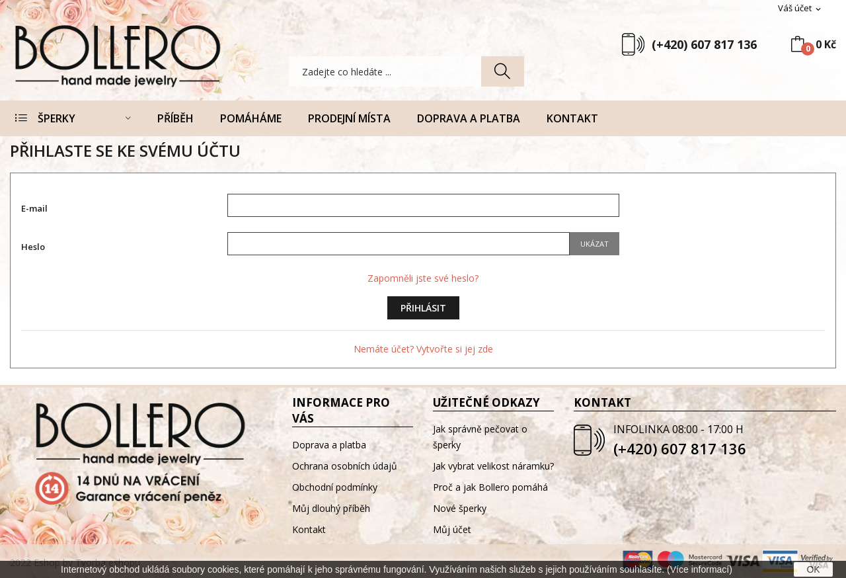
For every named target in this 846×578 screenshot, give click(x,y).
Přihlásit (423, 308)
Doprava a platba (329, 444)
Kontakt (309, 529)
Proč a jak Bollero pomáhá (490, 487)
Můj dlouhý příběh (331, 508)
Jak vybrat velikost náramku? (493, 466)
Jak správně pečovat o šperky (480, 437)
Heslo (33, 247)
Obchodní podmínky (334, 487)
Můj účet (452, 529)
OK (813, 569)
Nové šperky (459, 508)
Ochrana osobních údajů (344, 466)
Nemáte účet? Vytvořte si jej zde (423, 349)
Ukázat (594, 244)
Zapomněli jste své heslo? (423, 278)
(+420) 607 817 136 (704, 44)
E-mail (34, 208)
